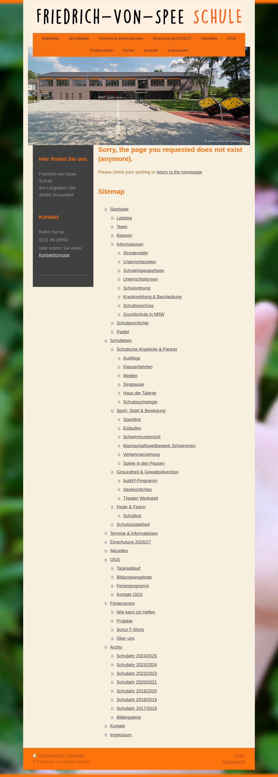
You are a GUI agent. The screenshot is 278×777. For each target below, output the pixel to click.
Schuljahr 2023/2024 (137, 664)
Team (122, 226)
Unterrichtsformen (140, 279)
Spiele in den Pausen (144, 463)
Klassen (124, 235)
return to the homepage (179, 172)
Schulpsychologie (140, 402)
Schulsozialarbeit (133, 524)
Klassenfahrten (138, 366)
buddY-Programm (140, 480)
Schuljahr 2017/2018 (137, 708)
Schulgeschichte (132, 323)
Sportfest (132, 419)
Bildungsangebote (134, 577)
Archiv (116, 647)
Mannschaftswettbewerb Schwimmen (159, 445)
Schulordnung (136, 288)
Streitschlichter (137, 489)
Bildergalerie (129, 717)
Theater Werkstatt (140, 498)
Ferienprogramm (133, 585)
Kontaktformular (54, 255)
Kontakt (117, 726)
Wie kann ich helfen (136, 612)
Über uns (125, 638)
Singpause (133, 384)
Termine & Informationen (134, 533)
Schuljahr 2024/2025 (137, 656)
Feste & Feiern (131, 507)
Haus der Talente (139, 393)
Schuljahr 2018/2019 (137, 699)
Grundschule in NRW (144, 314)
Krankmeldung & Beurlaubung (152, 296)
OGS (115, 559)
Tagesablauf (128, 568)
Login (239, 755)
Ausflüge (131, 358)
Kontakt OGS (129, 594)
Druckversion (49, 755)
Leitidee (124, 218)
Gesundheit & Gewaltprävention (148, 472)
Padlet (123, 332)
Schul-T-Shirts (130, 629)
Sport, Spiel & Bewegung (141, 410)
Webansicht (233, 761)
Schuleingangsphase (143, 270)
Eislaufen (132, 428)
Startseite (119, 209)
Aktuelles (119, 550)
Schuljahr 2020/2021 (137, 682)
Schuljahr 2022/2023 (137, 673)
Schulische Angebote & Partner (147, 349)
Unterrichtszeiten (139, 261)
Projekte (125, 621)
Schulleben (121, 340)
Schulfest (132, 515)
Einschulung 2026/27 (130, 542)
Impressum (121, 734)
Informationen (130, 244)
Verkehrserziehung (141, 454)
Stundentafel (135, 253)
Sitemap (76, 755)
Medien (130, 375)
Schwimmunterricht (142, 436)
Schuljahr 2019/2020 (137, 691)
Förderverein (122, 603)
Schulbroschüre (138, 305)
